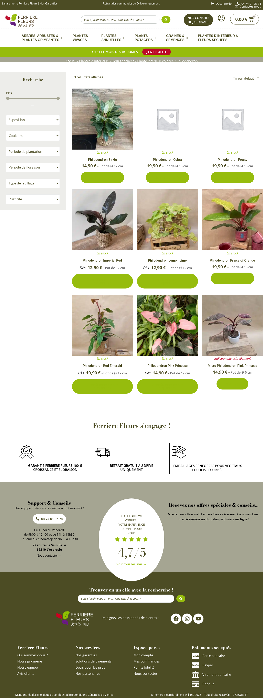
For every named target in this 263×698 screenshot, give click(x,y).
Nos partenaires (87, 673)
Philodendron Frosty (232, 160)
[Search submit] (165, 19)
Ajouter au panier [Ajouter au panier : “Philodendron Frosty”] (232, 177)
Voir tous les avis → (131, 564)
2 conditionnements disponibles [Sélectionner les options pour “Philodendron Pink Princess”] (167, 386)
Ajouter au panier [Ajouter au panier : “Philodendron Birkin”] (102, 177)
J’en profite (156, 52)
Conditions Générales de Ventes (93, 694)
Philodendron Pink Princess (167, 366)
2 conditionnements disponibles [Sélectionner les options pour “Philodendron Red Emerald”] (102, 386)
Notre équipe (27, 667)
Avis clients (25, 673)
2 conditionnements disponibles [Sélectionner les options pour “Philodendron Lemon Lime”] (167, 281)
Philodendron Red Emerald (102, 366)
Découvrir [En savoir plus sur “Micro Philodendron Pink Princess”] (232, 384)
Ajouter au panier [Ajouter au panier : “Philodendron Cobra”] (167, 177)
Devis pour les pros (90, 667)
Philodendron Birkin (102, 160)
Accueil (70, 61)
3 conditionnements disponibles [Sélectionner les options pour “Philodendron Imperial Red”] (102, 281)
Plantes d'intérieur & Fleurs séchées (106, 61)
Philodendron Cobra (167, 160)
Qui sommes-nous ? (33, 655)
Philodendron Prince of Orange (232, 260)
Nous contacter (145, 673)
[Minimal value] (33, 98)
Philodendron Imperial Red (102, 260)
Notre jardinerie (29, 661)
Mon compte (143, 655)
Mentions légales (25, 694)
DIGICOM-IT (240, 694)
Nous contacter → (49, 555)
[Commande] (245, 78)
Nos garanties (86, 655)
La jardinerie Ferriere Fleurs (20, 3)
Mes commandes (147, 661)
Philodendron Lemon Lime (167, 260)
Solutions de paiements (93, 661)
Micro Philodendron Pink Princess (232, 366)
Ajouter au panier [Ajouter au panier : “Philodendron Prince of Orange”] (232, 278)
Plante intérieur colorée (155, 61)
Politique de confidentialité (55, 694)
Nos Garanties (48, 3)
